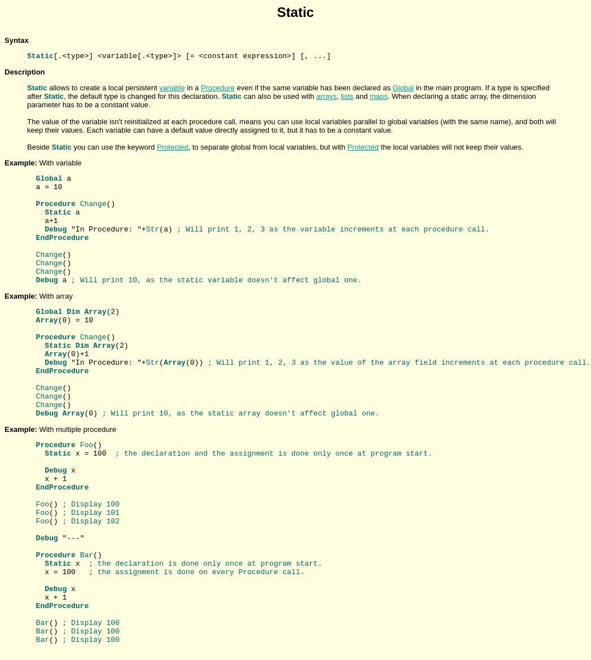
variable (172, 88)
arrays (326, 96)
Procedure (218, 88)
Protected (173, 147)
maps (379, 96)
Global (403, 88)
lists (347, 96)
